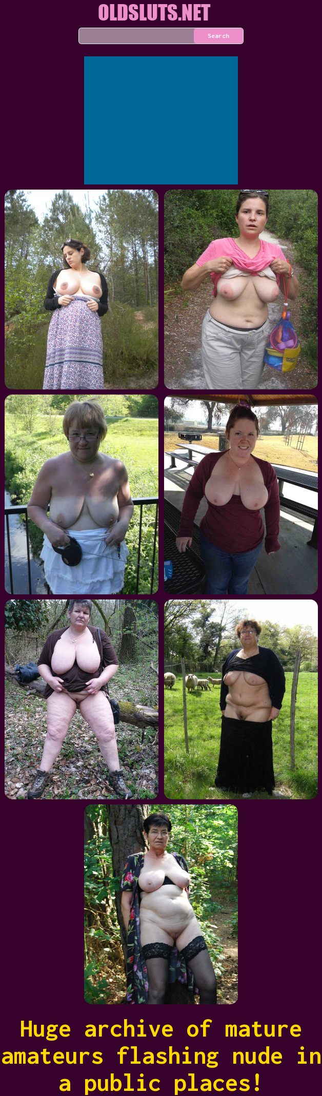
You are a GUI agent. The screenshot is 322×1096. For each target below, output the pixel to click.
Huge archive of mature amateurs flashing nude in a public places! (161, 1055)
